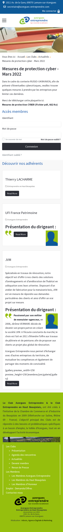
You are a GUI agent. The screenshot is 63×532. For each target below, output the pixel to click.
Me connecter (51, 11)
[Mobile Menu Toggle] (4, 20)
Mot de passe (9, 128)
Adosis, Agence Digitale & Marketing (36, 520)
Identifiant (7, 118)
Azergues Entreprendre (18, 219)
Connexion (31, 146)
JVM (8, 260)
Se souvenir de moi (14, 139)
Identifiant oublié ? (12, 154)
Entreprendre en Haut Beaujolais (21, 186)
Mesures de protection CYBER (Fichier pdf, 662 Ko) (30, 104)
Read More (12, 193)
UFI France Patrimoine (21, 213)
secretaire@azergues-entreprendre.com (28, 6)
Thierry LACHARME (19, 179)
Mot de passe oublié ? (51, 139)
